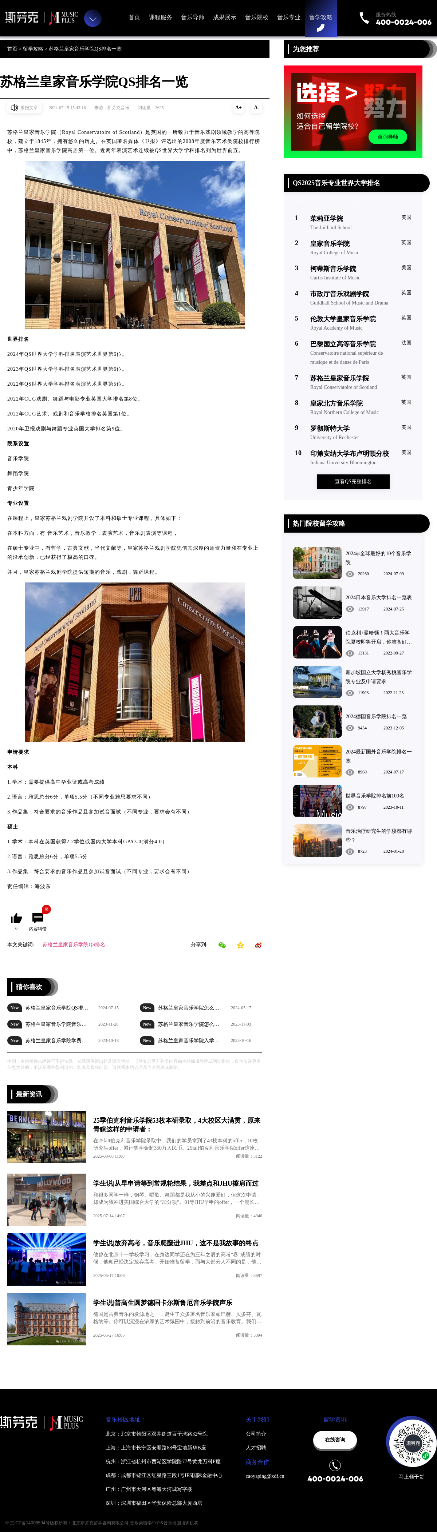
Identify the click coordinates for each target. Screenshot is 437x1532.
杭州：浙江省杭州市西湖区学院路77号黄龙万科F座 (163, 1461)
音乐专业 (288, 17)
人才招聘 (256, 1448)
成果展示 (224, 17)
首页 (134, 17)
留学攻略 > (36, 49)
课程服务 (160, 17)
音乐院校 (256, 17)
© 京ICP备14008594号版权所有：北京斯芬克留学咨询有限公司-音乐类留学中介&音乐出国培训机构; (102, 1522)
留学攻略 (320, 17)
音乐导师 (192, 17)
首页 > (15, 49)
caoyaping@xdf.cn (265, 1476)
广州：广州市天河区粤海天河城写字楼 (149, 1489)
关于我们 (257, 1419)
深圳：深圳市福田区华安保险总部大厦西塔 (154, 1503)
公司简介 (256, 1434)
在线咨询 (335, 1440)
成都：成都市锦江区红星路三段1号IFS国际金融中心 (164, 1475)
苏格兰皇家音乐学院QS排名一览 (85, 49)
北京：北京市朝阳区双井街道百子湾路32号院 (157, 1434)
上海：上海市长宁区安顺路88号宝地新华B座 (156, 1448)
